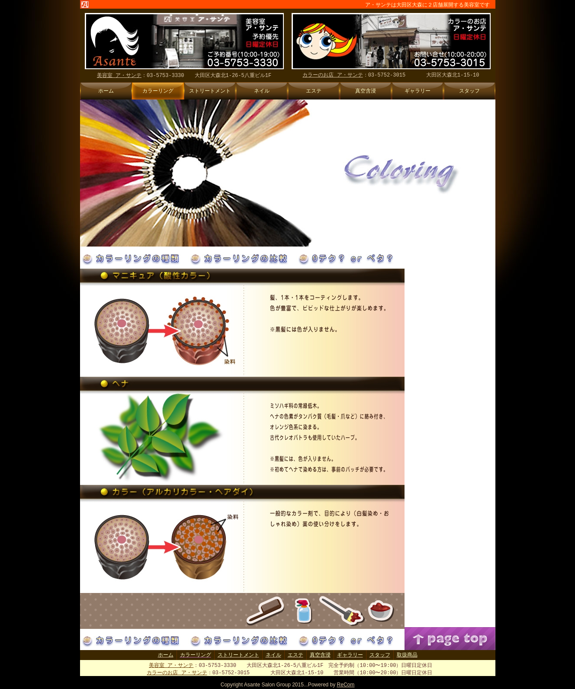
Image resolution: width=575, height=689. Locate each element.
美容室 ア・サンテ (171, 665)
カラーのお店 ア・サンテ (177, 673)
